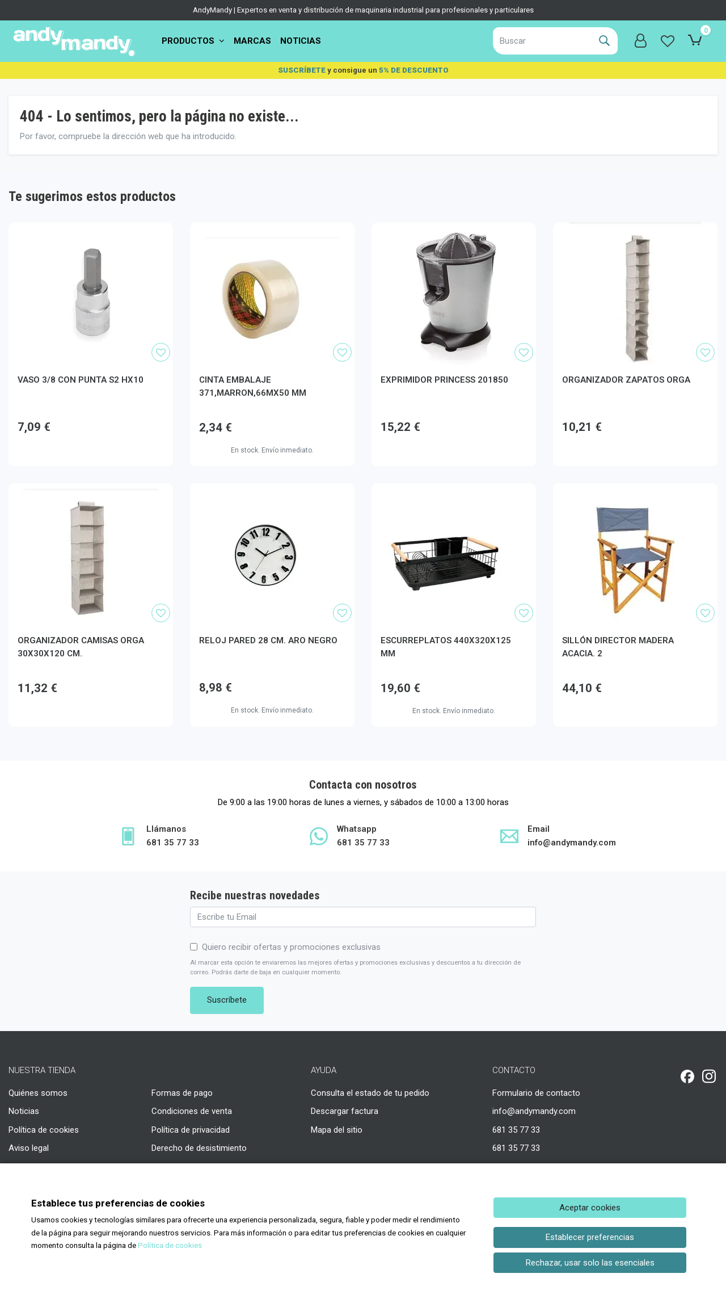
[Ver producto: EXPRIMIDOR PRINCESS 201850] (454, 294)
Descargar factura (344, 1111)
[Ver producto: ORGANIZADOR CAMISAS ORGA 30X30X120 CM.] (91, 554)
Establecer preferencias (590, 1237)
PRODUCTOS (193, 41)
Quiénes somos (38, 1093)
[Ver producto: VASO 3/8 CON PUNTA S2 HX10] (91, 294)
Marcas (252, 41)
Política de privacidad (190, 1130)
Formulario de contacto (536, 1093)
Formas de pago (182, 1093)
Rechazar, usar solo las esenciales (590, 1263)
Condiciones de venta (191, 1111)
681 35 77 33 (516, 1130)
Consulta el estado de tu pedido (370, 1093)
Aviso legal (29, 1148)
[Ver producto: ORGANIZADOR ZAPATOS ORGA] (635, 294)
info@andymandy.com (534, 1111)
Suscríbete (227, 1000)
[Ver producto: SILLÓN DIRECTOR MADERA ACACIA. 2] (635, 554)
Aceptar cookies (590, 1208)
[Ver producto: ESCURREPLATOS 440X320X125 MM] (454, 554)
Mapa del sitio (336, 1130)
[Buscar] (542, 41)
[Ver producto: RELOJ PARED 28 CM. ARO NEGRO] (272, 554)
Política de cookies (44, 1130)
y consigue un (363, 70)
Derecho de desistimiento (199, 1148)
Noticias (300, 41)
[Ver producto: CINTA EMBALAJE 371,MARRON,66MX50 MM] (272, 294)
